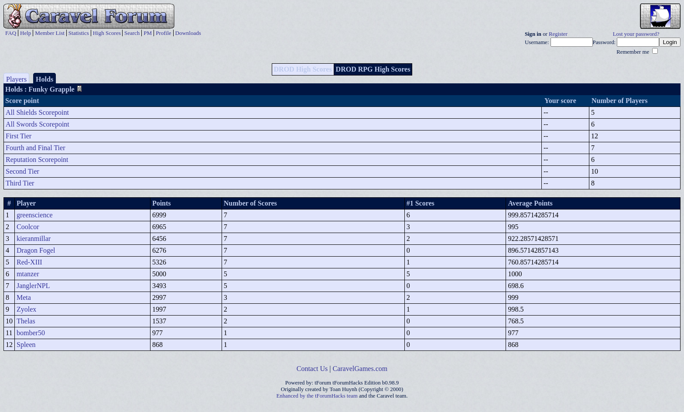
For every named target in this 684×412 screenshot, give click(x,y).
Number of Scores (250, 203)
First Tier (18, 136)
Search (132, 33)
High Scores (107, 33)
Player (26, 203)
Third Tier (20, 183)
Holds (44, 79)
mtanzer (28, 274)
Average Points (530, 203)
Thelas (26, 321)
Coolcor (28, 226)
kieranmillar (34, 238)
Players (16, 79)
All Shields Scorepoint (37, 112)
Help (25, 33)
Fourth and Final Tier (35, 147)
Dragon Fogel (36, 250)
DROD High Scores (303, 69)
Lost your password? (636, 34)
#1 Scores (420, 203)
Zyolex (26, 309)
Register (558, 34)
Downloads (188, 33)
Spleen (26, 344)
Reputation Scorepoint (37, 159)
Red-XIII (29, 262)
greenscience (35, 215)
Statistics (78, 33)
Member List (50, 33)
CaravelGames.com (360, 368)
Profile (163, 33)
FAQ (10, 33)
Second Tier (22, 171)
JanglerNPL (33, 285)
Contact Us (312, 368)
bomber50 (31, 332)
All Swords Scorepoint (37, 124)
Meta (24, 297)
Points (161, 203)
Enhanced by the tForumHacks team (317, 396)
